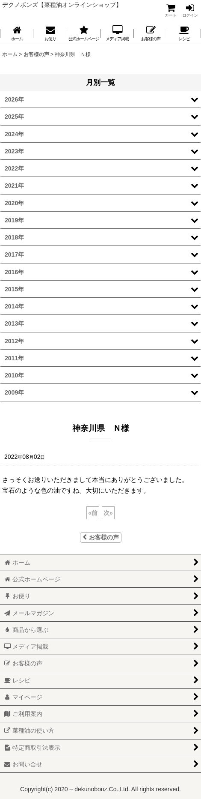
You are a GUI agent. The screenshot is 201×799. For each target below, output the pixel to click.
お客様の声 (101, 537)
